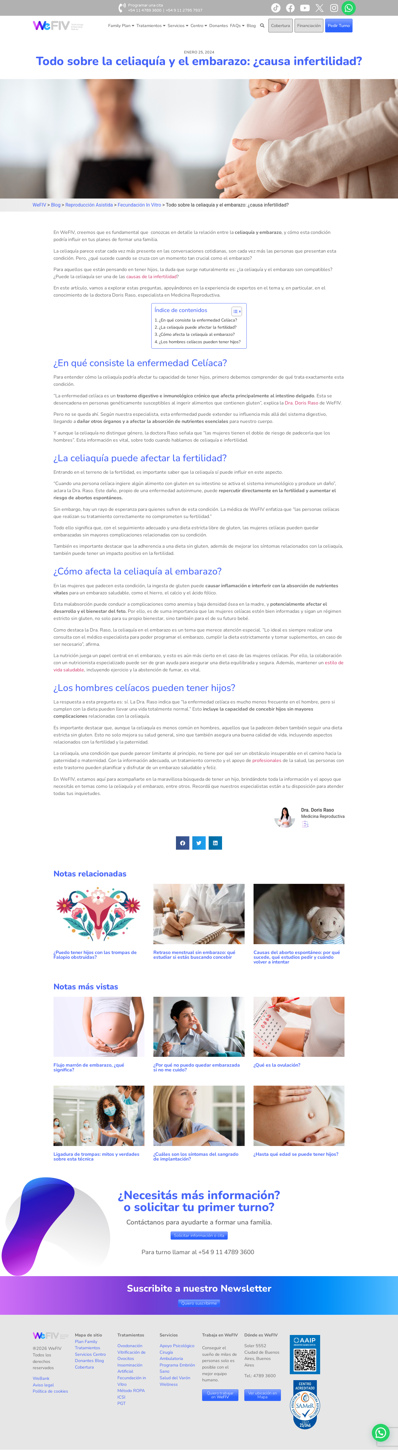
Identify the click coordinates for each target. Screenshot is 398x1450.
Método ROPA (131, 1391)
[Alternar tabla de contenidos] (233, 311)
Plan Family (86, 1341)
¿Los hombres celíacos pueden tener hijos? (199, 342)
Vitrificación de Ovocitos (131, 1355)
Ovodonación (129, 1346)
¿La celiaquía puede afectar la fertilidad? (197, 327)
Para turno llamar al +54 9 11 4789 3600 (197, 1252)
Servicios (178, 26)
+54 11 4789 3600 (144, 10)
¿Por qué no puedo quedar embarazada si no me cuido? (196, 1067)
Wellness (169, 1384)
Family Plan (121, 26)
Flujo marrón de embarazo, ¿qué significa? (89, 1067)
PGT (121, 1403)
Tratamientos (151, 26)
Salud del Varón (175, 1378)
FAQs (237, 26)
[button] (182, 843)
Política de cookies (50, 1391)
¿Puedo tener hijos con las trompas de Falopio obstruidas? (95, 955)
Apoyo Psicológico (177, 1346)
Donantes (218, 26)
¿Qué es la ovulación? (277, 1065)
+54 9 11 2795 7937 (184, 10)
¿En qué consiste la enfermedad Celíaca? (198, 320)
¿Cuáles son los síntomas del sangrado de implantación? (195, 1156)
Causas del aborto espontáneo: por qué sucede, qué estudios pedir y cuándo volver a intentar (297, 957)
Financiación (309, 26)
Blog (251, 26)
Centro (199, 26)
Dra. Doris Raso (301, 403)
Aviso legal (43, 1385)
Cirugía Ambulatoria (171, 1355)
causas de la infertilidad (151, 276)
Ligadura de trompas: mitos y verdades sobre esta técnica (96, 1156)
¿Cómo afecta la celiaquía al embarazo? (197, 334)
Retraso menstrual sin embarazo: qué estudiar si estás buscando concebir (194, 955)
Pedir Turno (339, 26)
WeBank (41, 1378)
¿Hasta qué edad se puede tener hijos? (296, 1154)
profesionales (266, 760)
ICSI (121, 1397)
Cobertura (280, 26)
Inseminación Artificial (129, 1368)
